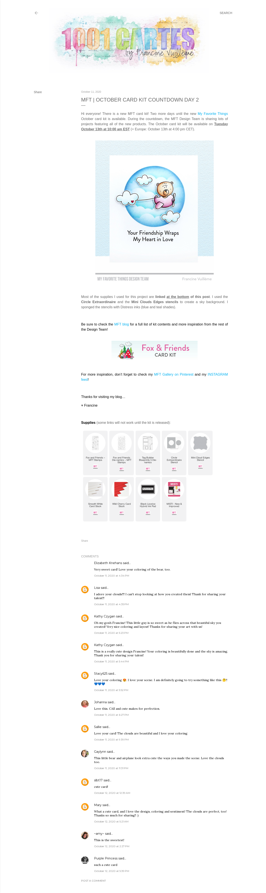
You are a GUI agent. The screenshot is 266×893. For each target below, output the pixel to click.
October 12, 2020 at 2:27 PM (111, 846)
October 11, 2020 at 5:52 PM (111, 690)
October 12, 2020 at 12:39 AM (112, 792)
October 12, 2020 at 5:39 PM (111, 871)
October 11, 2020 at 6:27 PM (111, 714)
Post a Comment (93, 880)
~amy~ (99, 834)
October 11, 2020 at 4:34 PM (111, 575)
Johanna (101, 702)
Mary (98, 805)
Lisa (97, 588)
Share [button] (38, 92)
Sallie (98, 727)
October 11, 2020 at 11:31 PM (111, 768)
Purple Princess (106, 858)
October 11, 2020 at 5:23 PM (111, 632)
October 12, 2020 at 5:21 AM (111, 821)
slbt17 (98, 780)
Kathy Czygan (104, 616)
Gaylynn (100, 752)
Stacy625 (100, 674)
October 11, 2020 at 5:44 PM (111, 661)
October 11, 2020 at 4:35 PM (111, 604)
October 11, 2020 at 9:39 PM (111, 739)
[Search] (226, 13)
